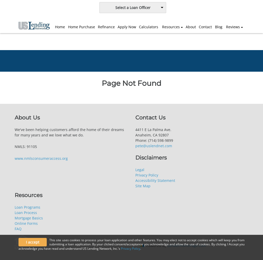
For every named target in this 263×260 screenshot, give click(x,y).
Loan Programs (27, 207)
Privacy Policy (146, 175)
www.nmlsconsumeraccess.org (41, 158)
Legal (139, 169)
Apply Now (127, 26)
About (191, 26)
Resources (171, 26)
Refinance (106, 26)
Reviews (233, 26)
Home (60, 26)
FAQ (18, 228)
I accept (32, 242)
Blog (218, 26)
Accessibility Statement (155, 180)
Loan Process (26, 212)
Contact (205, 26)
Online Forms (26, 223)
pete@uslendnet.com (153, 145)
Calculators (148, 26)
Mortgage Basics (29, 218)
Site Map (143, 185)
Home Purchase (81, 26)
